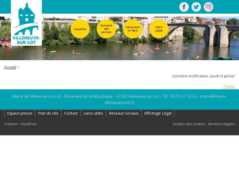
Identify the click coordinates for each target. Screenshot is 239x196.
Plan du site (48, 113)
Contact (71, 113)
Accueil (10, 67)
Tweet (229, 86)
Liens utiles (93, 113)
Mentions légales (221, 123)
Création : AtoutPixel (20, 123)
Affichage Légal (157, 113)
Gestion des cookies (188, 123)
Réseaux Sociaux (124, 113)
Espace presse (19, 113)
